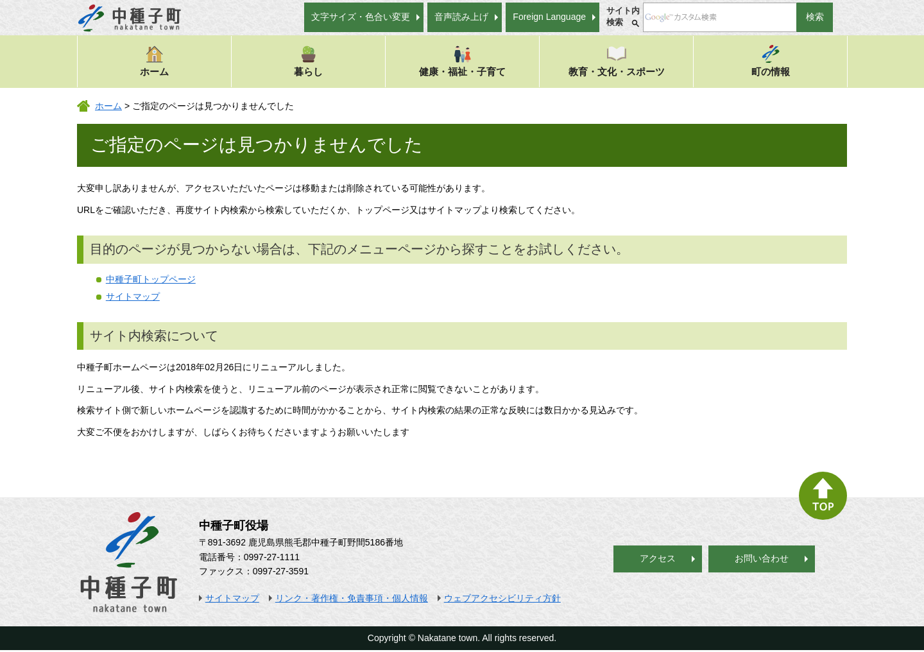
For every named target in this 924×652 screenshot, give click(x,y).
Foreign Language (549, 17)
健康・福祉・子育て (462, 60)
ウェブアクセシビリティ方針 (502, 598)
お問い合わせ (762, 558)
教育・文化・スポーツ (617, 60)
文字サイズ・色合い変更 (360, 17)
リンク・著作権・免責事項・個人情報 (351, 598)
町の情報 (770, 60)
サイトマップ (133, 296)
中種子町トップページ (151, 279)
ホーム (154, 60)
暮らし (308, 60)
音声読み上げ (461, 17)
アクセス (658, 558)
